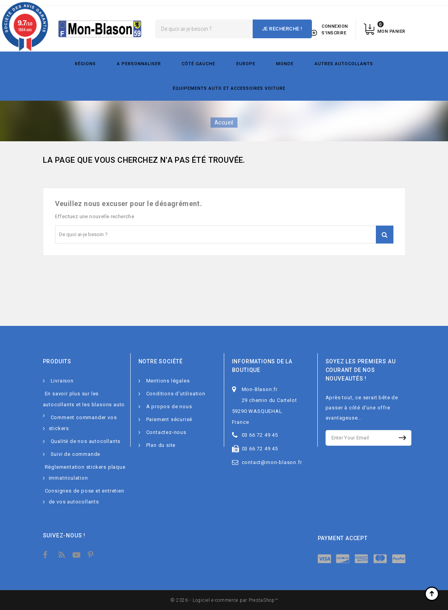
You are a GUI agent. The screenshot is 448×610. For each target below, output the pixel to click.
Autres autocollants (344, 63)
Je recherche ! (282, 29)
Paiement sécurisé (169, 419)
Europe (245, 63)
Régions (85, 63)
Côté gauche (198, 63)
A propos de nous (169, 406)
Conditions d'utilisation (175, 394)
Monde (285, 63)
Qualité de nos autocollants (86, 441)
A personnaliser (139, 63)
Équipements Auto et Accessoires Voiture (229, 88)
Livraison (62, 381)
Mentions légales (168, 381)
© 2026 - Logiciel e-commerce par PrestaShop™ (224, 600)
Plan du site (161, 445)
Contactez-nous (166, 432)
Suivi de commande (76, 454)
